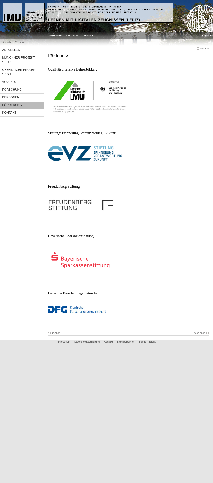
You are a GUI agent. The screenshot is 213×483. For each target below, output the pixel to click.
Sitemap (88, 35)
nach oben (199, 333)
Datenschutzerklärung (87, 341)
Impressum (63, 341)
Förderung (12, 105)
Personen (10, 97)
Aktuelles (11, 50)
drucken (204, 48)
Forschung (12, 89)
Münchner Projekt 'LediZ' (18, 60)
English (206, 35)
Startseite (7, 42)
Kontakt (9, 112)
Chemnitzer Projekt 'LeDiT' (19, 72)
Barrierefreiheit (126, 341)
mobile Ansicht (146, 341)
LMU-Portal (72, 35)
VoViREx (9, 82)
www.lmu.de (55, 35)
